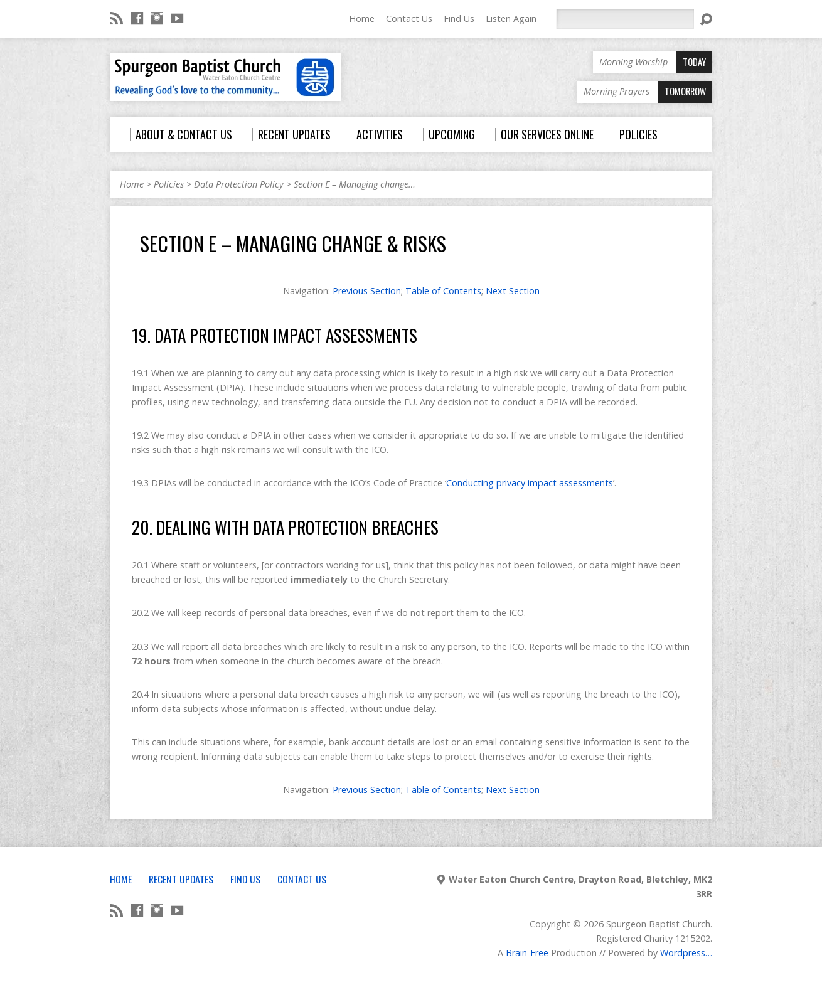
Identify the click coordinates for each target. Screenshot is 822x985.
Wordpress (682, 953)
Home (362, 18)
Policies (169, 184)
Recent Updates (181, 878)
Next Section (513, 291)
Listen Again (511, 18)
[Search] (625, 19)
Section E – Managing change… (354, 184)
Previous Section (367, 291)
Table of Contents (443, 291)
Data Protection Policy (239, 184)
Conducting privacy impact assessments (529, 483)
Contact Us (409, 18)
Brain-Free (527, 953)
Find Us (459, 18)
